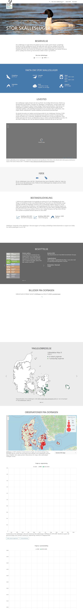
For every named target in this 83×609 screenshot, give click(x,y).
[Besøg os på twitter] (44, 606)
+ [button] (8, 395)
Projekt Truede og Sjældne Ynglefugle (59, 532)
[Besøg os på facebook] (37, 606)
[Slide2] (25, 259)
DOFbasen (38, 272)
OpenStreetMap (69, 428)
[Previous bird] (1, 19)
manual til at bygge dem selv (39, 533)
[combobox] (66, 431)
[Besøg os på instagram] (40, 606)
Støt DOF (68, 1)
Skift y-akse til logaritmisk (12, 472)
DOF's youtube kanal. (54, 272)
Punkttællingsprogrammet (50, 530)
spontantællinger (45, 507)
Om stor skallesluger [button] (57, 1)
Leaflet (64, 428)
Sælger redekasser (20, 533)
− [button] (8, 397)
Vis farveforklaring (24, 472)
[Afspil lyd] (34, 58)
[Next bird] (81, 19)
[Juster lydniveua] (42, 58)
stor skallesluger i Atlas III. (24, 378)
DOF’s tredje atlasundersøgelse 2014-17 (48, 377)
